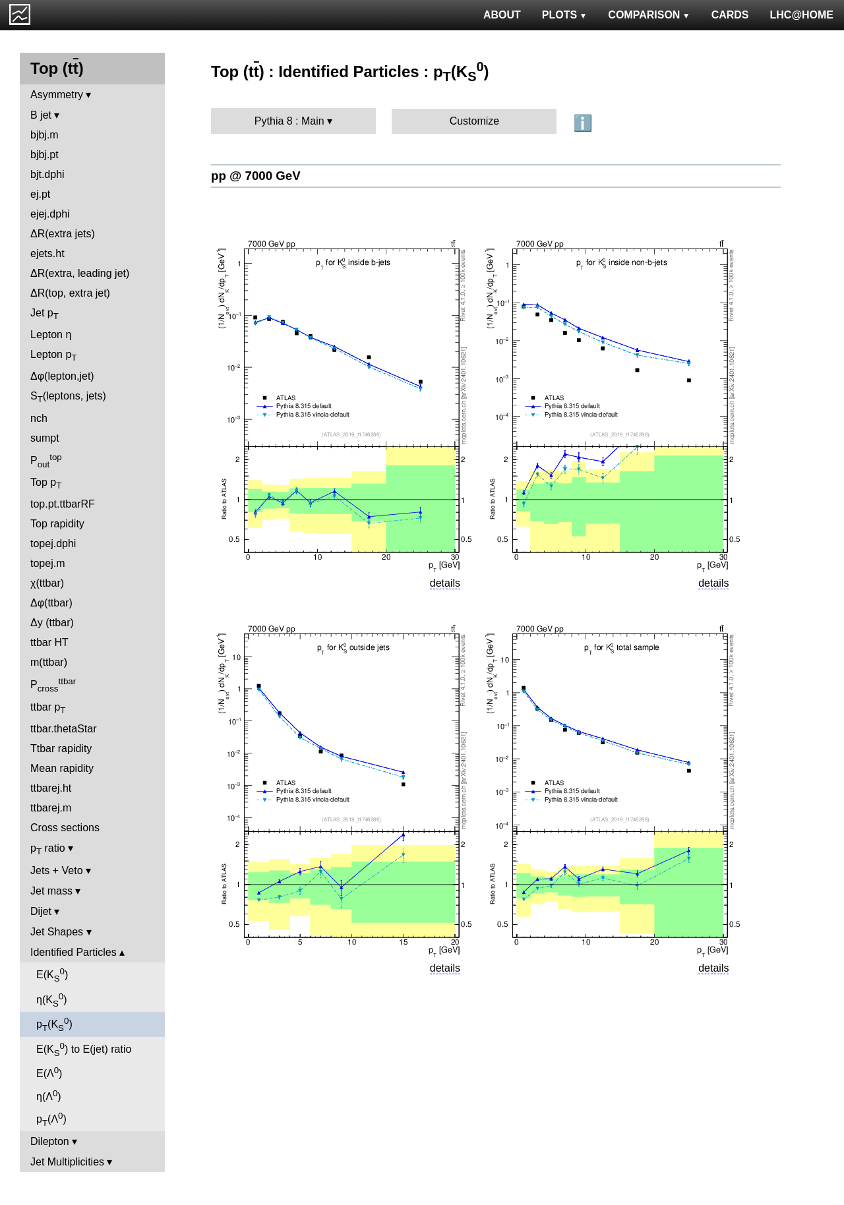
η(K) (51, 1000)
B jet (40, 115)
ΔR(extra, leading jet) (79, 273)
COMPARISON (649, 14)
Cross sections (65, 827)
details (445, 583)
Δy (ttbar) (52, 622)
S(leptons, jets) (68, 397)
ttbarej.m (50, 807)
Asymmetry (56, 94)
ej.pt (40, 194)
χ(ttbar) (47, 583)
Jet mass (51, 890)
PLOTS (565, 14)
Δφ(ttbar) (51, 602)
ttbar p (48, 708)
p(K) (54, 1024)
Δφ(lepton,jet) (62, 376)
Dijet (40, 911)
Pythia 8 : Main (289, 121)
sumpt (44, 438)
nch (38, 418)
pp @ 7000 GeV (256, 176)
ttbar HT (49, 642)
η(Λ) (48, 1095)
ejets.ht (47, 253)
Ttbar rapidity (61, 748)
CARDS (730, 14)
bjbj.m (44, 134)
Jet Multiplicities (67, 1161)
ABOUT (502, 14)
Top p (45, 483)
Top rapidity (57, 523)
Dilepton (49, 1141)
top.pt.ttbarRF (62, 504)
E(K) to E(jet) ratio (83, 1049)
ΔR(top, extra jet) (70, 293)
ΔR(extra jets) (62, 233)
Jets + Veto (56, 870)
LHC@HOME (801, 14)
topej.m (47, 563)
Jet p (44, 314)
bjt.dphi (47, 174)
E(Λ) (49, 1072)
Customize (475, 121)
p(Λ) (51, 1119)
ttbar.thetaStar (63, 728)
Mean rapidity (62, 768)
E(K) (52, 975)
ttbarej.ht (50, 788)
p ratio (47, 849)
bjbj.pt (44, 154)
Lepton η (50, 334)
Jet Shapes (56, 931)
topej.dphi (53, 543)
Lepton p (53, 356)
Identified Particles (73, 952)
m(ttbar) (48, 662)
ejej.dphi (50, 214)
